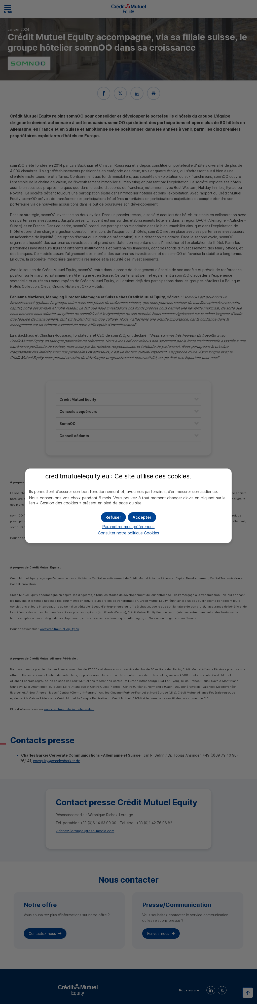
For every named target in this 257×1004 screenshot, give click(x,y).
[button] (142, 517)
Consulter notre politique (128, 532)
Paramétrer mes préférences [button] (128, 526)
